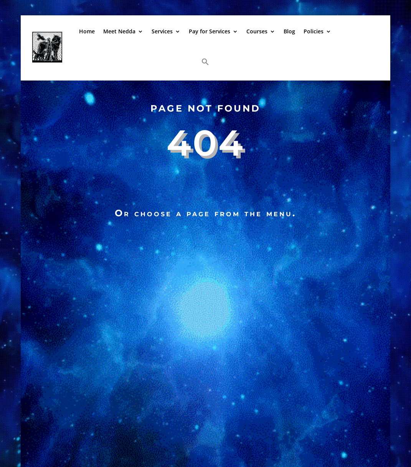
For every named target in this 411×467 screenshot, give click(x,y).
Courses (256, 31)
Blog (289, 31)
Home (87, 31)
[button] (205, 61)
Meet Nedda (119, 31)
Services (162, 31)
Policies (314, 31)
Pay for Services (209, 31)
